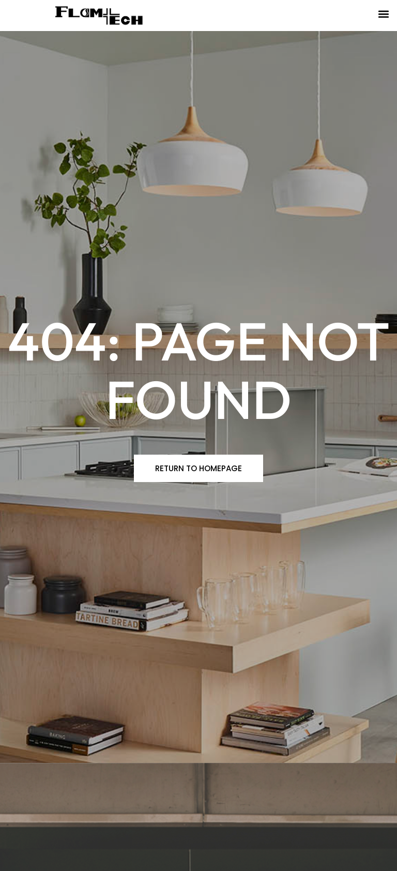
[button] (383, 13)
